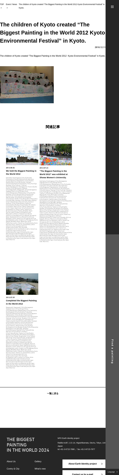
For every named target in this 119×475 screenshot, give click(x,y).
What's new (40, 469)
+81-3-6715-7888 (67, 449)
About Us (11, 461)
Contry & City (13, 469)
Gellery (38, 461)
